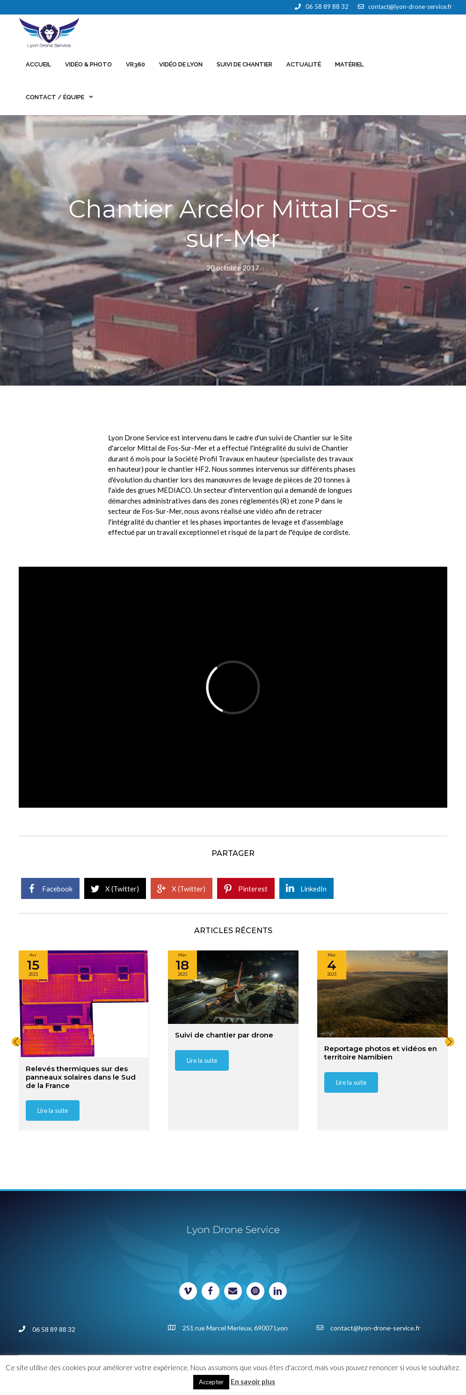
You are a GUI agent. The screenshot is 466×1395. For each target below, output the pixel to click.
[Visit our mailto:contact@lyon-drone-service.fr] (233, 1291)
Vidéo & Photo (88, 64)
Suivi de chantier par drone (224, 1035)
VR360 (135, 64)
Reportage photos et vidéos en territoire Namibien (380, 1053)
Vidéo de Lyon (181, 64)
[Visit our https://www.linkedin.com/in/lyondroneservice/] (278, 1291)
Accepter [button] (211, 1382)
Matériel (349, 64)
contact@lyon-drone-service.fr (410, 6)
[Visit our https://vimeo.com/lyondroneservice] (188, 1291)
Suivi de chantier (244, 64)
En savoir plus (253, 1381)
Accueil (38, 64)
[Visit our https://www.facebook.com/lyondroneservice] (210, 1291)
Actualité (303, 64)
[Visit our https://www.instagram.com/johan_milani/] (255, 1291)
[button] (16, 1042)
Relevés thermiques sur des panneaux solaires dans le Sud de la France (81, 1077)
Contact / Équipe (63, 97)
